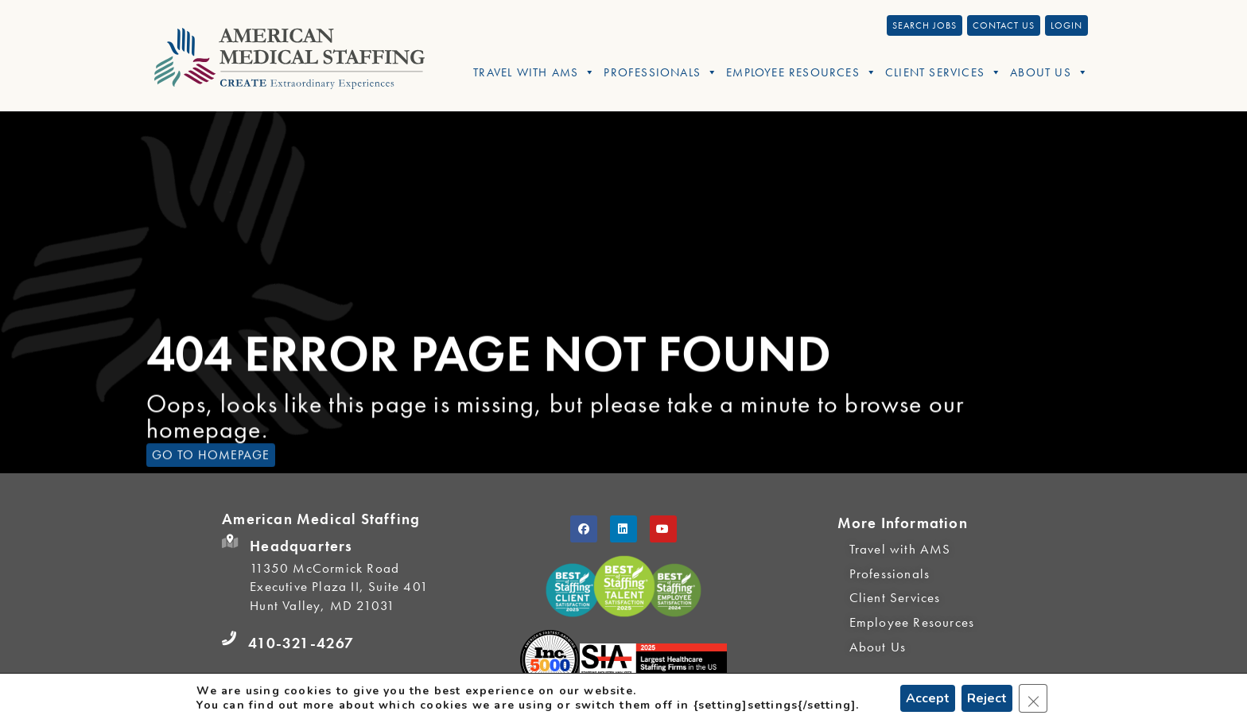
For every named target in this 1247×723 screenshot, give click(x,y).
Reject (987, 698)
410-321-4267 (301, 643)
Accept (928, 698)
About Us (1049, 72)
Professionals (661, 72)
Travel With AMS (534, 72)
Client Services (943, 72)
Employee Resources (801, 72)
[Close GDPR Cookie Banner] (1033, 698)
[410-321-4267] (229, 639)
